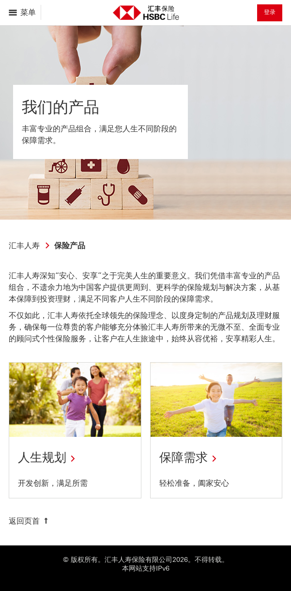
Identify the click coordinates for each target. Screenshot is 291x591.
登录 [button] (270, 12)
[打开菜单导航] (23, 12)
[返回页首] (29, 521)
